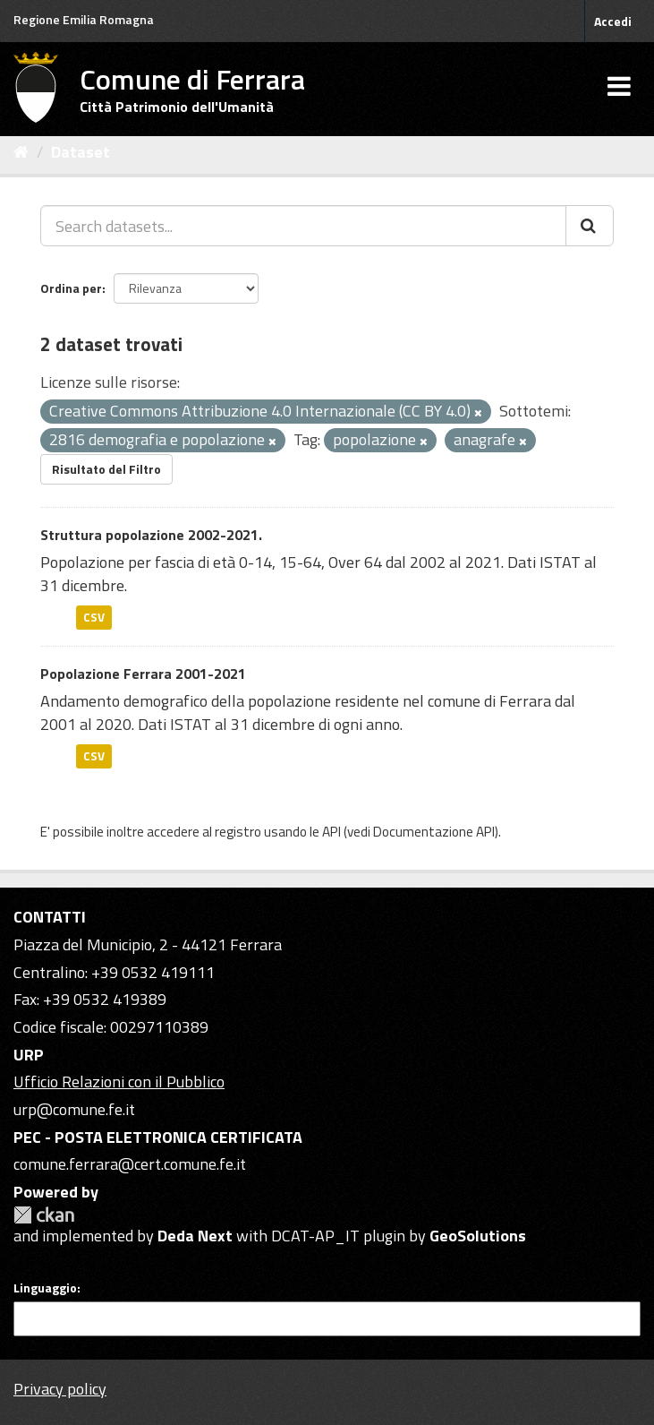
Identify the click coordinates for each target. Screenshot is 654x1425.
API (331, 831)
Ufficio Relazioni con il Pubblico (119, 1081)
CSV (94, 617)
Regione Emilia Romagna (83, 19)
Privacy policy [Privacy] (59, 1389)
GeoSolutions (477, 1235)
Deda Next (195, 1235)
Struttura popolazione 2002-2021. (151, 534)
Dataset (80, 152)
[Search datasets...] (303, 225)
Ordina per (71, 288)
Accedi (613, 21)
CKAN (43, 1215)
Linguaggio (45, 1288)
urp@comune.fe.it (74, 1109)
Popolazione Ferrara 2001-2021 (143, 673)
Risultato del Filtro (106, 468)
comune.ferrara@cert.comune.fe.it (129, 1164)
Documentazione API (434, 831)
